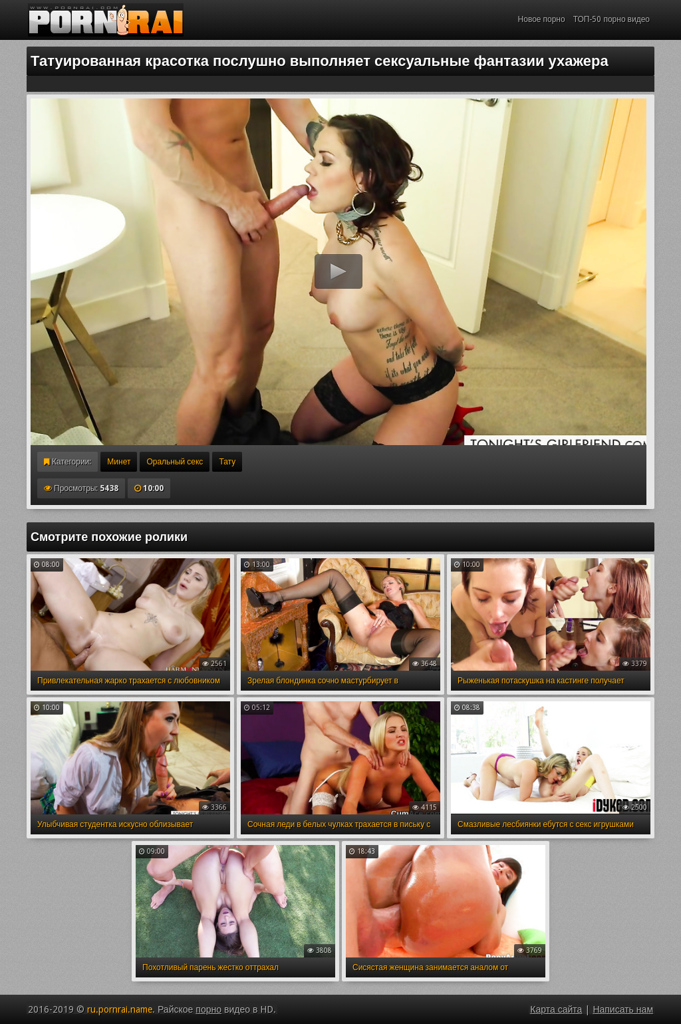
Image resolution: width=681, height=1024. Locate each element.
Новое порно (541, 19)
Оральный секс (174, 461)
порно (208, 1009)
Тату (227, 461)
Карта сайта (556, 1009)
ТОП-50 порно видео (611, 19)
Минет (118, 461)
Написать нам (623, 1009)
